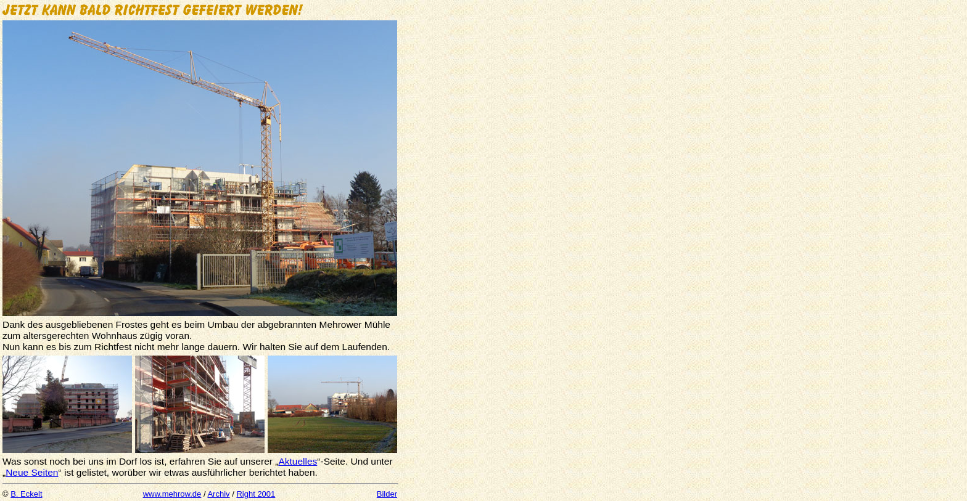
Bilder (387, 494)
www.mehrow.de (172, 494)
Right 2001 (255, 494)
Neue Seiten (32, 472)
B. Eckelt (26, 494)
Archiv (218, 494)
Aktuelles (297, 461)
